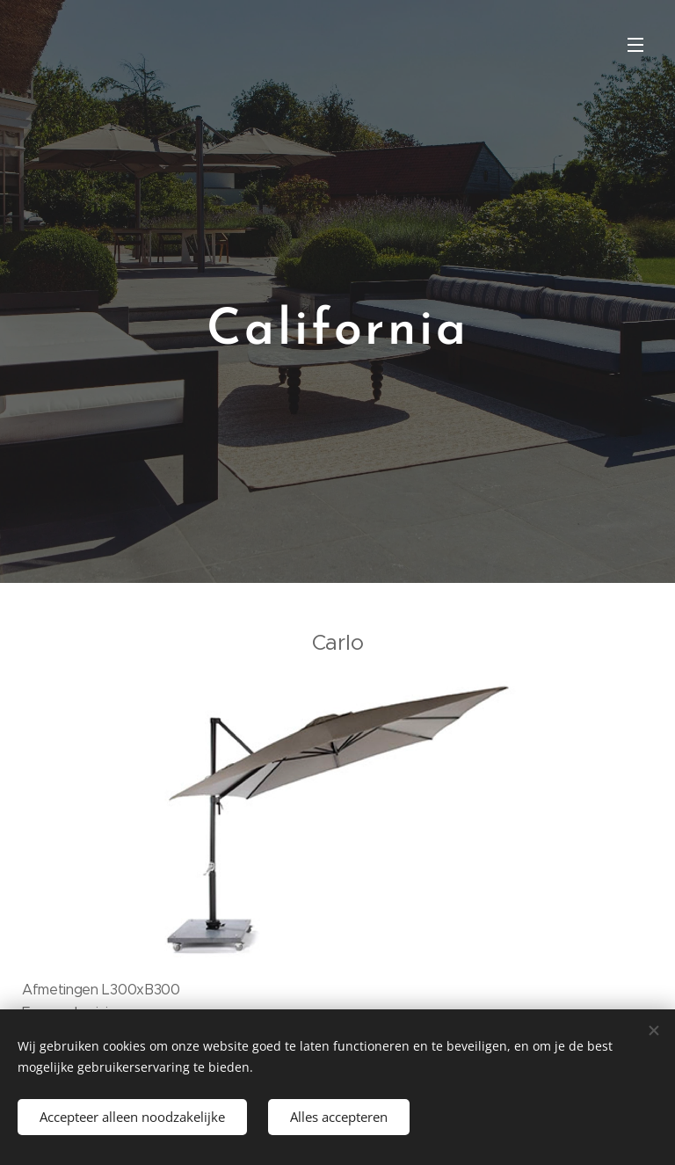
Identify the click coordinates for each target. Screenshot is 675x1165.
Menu (635, 45)
